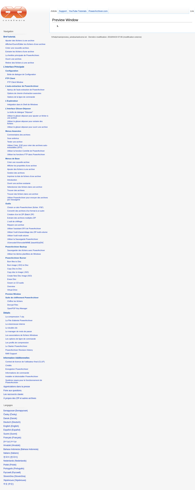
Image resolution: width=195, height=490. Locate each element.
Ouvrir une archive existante (18, 183)
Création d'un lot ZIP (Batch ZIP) (20, 214)
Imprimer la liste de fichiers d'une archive (24, 176)
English (15, 426)
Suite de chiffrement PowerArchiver (21, 298)
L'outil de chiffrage (14, 221)
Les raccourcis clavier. (13, 394)
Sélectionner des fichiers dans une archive (24, 187)
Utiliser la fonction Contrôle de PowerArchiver (26, 151)
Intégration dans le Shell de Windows (22, 104)
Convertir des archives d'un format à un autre (25, 211)
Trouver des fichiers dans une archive (22, 194)
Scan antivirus (13, 138)
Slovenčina (20, 476)
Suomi (13, 434)
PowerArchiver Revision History (19, 350)
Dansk (13, 418)
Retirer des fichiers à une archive (19, 63)
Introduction (12, 180)
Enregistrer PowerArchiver (16, 369)
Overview (11, 286)
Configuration (11, 71)
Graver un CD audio (15, 283)
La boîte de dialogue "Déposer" (20, 112)
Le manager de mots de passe (18, 331)
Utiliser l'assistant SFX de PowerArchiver (24, 228)
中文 (11, 484)
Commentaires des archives (18, 135)
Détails (6, 313)
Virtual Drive (12, 290)
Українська (20, 480)
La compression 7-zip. (14, 317)
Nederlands (20, 461)
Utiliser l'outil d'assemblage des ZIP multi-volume (27, 232)
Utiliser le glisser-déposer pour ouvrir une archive (27, 127)
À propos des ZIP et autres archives (19, 398)
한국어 (14, 457)
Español (16, 430)
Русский (16, 472)
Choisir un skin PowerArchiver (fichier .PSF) (25, 207)
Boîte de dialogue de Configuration (21, 74)
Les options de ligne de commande (20, 339)
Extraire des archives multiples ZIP (21, 218)
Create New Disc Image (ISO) (19, 276)
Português (19, 468)
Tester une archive (14, 142)
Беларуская (21, 410)
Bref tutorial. (9, 37)
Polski (13, 465)
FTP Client (10, 78)
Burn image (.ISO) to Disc (17, 265)
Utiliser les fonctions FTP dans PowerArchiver (26, 154)
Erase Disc (11, 279)
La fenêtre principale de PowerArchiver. (22, 55)
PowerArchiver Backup (16, 247)
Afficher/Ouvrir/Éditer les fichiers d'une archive (25, 44)
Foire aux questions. (12, 390)
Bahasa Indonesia (29, 449)
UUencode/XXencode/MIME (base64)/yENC (25, 243)
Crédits (8, 365)
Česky (13, 414)
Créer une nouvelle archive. (17, 48)
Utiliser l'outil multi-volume (18, 236)
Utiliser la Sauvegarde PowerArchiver (22, 239)
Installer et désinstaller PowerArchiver (21, 376)
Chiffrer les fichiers (14, 301)
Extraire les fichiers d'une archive (19, 52)
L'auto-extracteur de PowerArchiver (21, 86)
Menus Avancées (13, 131)
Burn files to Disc (14, 261)
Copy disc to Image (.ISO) (18, 272)
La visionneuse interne (15, 324)
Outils (8, 204)
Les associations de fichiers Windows (21, 335)
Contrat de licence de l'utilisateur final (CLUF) (25, 362)
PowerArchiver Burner (15, 258)
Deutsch (16, 422)
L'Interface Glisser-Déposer (18, 109)
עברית (7, 441)
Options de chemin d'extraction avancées (24, 93)
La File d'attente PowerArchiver (18, 320)
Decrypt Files (12, 305)
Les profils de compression (17, 343)
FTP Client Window (15, 82)
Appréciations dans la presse (16, 386)
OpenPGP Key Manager (17, 308)
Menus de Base (12, 159)
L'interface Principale (13, 67)
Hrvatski (16, 445)
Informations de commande (17, 373)
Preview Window (65, 20)
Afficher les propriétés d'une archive (22, 166)
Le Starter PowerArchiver (16, 346)
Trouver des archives (16, 190)
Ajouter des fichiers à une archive (19, 41)
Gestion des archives (16, 173)
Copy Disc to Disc (14, 269)
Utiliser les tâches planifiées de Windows (24, 254)
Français (16, 437)
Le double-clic (11, 328)
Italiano (14, 453)
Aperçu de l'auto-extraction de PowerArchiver (25, 90)
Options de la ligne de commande (21, 97)
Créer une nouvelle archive (18, 162)
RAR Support (11, 354)
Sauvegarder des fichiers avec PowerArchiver (26, 250)
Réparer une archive (15, 225)
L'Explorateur (11, 101)
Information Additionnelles (16, 358)
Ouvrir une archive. (13, 59)
